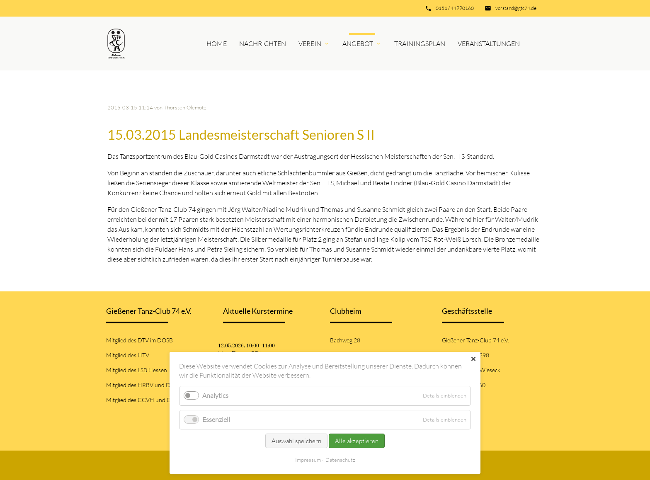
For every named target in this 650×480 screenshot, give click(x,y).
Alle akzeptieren (356, 441)
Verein (309, 43)
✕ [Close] (473, 359)
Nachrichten (262, 43)
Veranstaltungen (489, 43)
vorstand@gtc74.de (515, 8)
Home (216, 43)
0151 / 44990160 (455, 8)
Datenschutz (340, 459)
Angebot (357, 43)
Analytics (215, 395)
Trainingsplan (419, 43)
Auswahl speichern (296, 441)
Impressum (308, 459)
